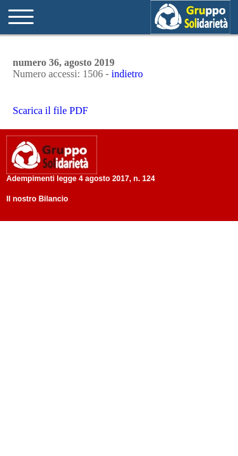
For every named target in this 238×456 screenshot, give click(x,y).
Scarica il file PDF (50, 110)
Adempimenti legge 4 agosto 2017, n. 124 (80, 178)
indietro (127, 73)
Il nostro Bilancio (37, 198)
